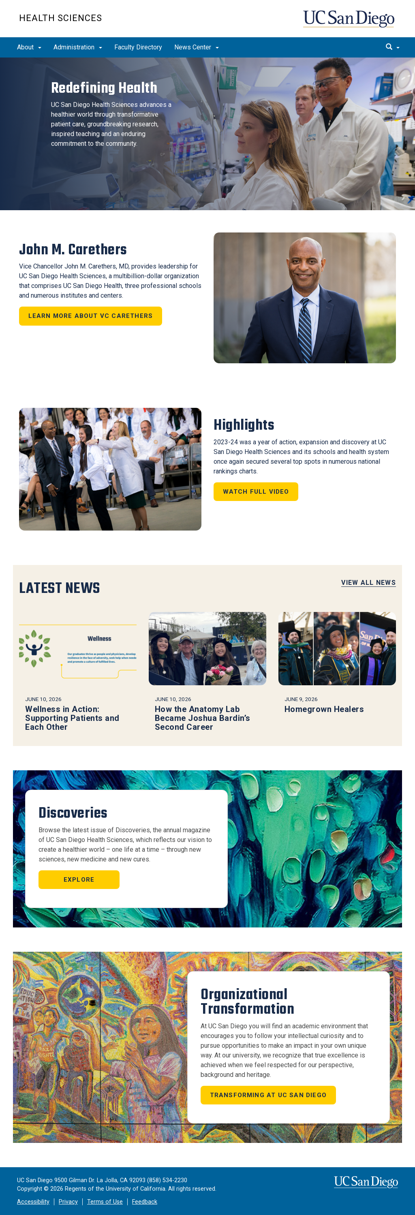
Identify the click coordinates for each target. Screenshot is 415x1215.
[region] (207, 134)
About (29, 47)
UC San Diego (349, 23)
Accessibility (33, 1201)
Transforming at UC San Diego (268, 1095)
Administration (77, 47)
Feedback (144, 1201)
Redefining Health (100, 89)
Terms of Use (105, 1201)
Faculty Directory (138, 47)
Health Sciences (60, 18)
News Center (196, 47)
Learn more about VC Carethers (90, 316)
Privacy (68, 1201)
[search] (392, 47)
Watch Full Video (256, 491)
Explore (79, 879)
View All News (368, 582)
